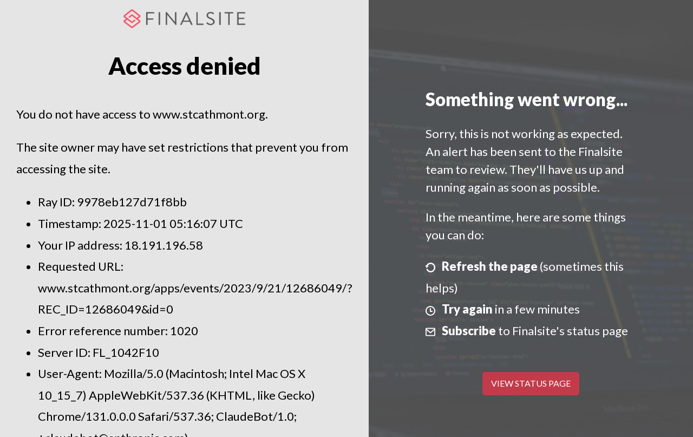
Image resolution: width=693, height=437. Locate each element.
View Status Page (531, 383)
